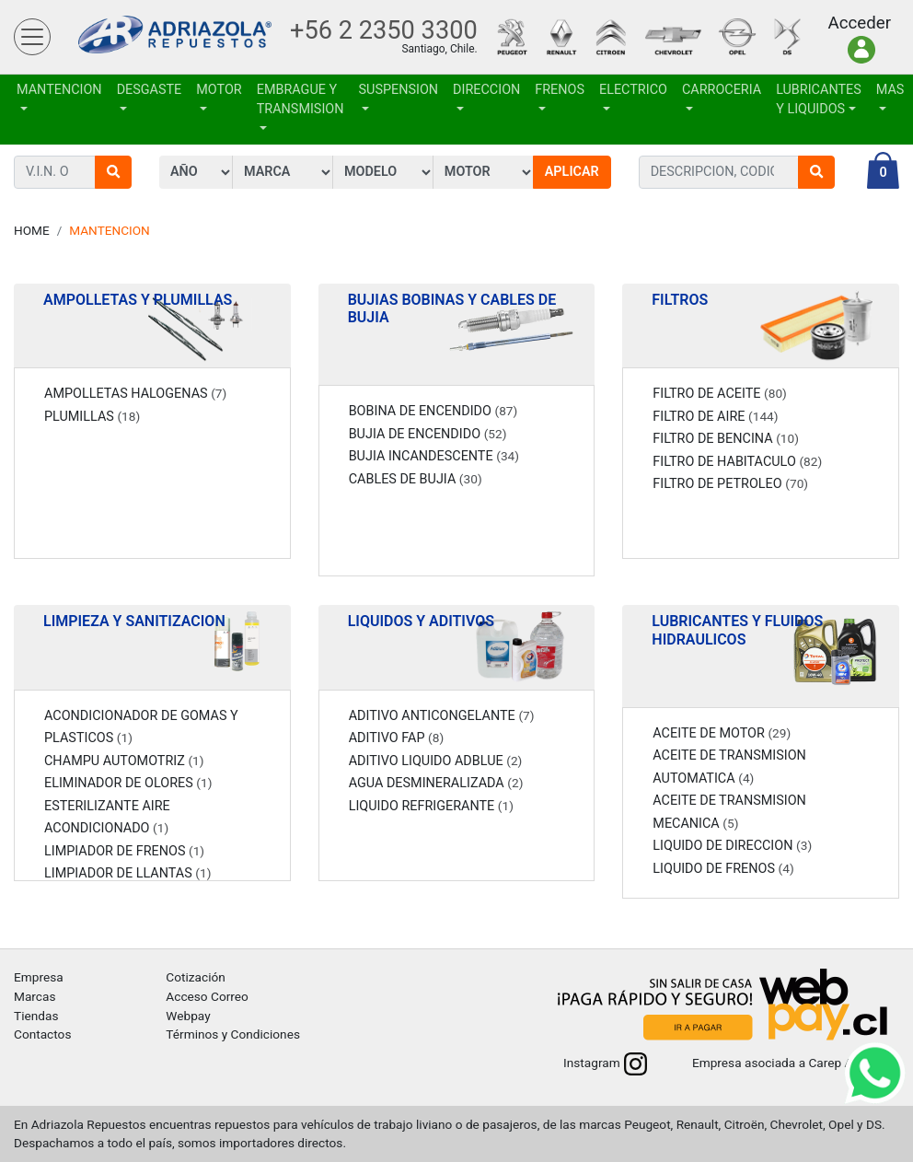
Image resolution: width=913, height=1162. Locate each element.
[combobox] (719, 172)
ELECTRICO (633, 90)
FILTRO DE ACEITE (720, 393)
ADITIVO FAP (397, 738)
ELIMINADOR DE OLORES (128, 783)
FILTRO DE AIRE (715, 416)
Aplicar (572, 172)
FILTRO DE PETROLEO (730, 484)
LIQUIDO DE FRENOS (723, 869)
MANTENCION (59, 90)
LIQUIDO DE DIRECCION (732, 846)
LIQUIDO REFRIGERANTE (431, 806)
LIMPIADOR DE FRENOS (124, 851)
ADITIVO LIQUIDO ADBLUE (436, 761)
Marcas (34, 996)
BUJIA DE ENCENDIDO (428, 434)
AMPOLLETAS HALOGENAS (135, 393)
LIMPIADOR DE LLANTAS (127, 873)
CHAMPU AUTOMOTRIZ (124, 761)
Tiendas (36, 1015)
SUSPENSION (399, 90)
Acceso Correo (207, 996)
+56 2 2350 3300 (384, 30)
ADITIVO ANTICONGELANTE (442, 716)
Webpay (188, 1015)
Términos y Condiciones (233, 1034)
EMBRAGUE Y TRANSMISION (300, 100)
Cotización (195, 977)
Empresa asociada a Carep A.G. (795, 1062)
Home (32, 230)
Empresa (39, 977)
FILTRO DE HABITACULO (737, 462)
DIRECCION (486, 90)
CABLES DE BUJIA (415, 479)
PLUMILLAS (92, 416)
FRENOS (559, 90)
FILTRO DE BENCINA (726, 439)
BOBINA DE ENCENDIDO (433, 411)
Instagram (605, 1062)
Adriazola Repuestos (175, 37)
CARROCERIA (721, 90)
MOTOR (218, 90)
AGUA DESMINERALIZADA (436, 783)
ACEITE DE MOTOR (722, 733)
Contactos (42, 1034)
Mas (890, 90)
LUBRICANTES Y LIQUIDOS (818, 100)
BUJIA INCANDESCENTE (434, 456)
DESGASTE (149, 90)
